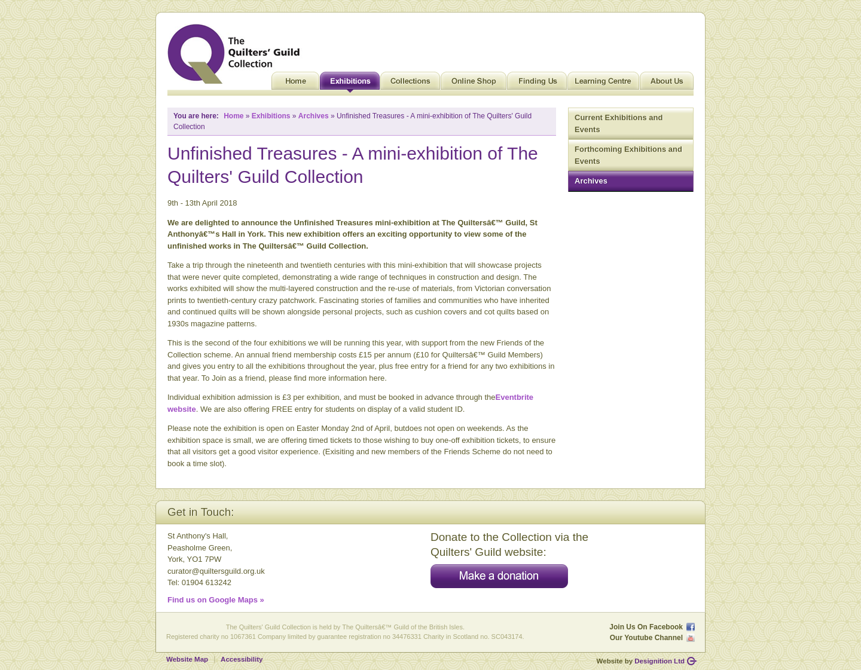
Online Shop (473, 84)
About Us (667, 84)
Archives (591, 180)
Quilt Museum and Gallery (236, 54)
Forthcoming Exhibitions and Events (628, 155)
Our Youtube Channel (646, 638)
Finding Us (537, 84)
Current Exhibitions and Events (618, 123)
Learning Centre (603, 84)
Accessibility (241, 659)
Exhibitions (350, 84)
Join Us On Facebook (646, 627)
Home (295, 84)
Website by (641, 661)
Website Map (187, 659)
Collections (410, 84)
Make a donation (499, 576)
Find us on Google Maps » (215, 599)
